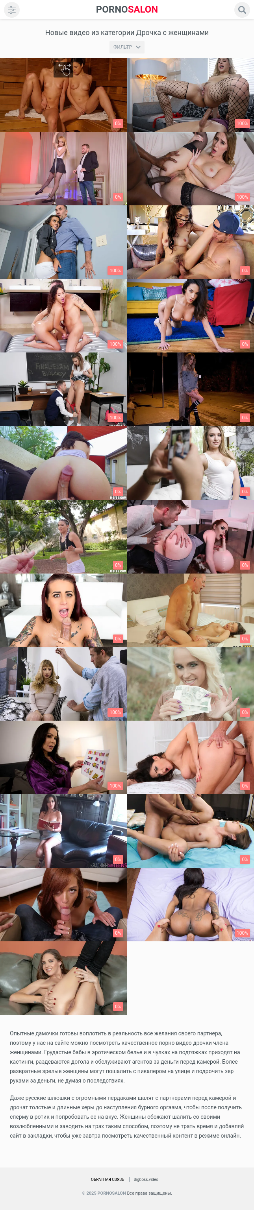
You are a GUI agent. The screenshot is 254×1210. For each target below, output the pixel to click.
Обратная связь (107, 1179)
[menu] (12, 10)
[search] (242, 10)
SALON (127, 9)
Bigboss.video (146, 1179)
